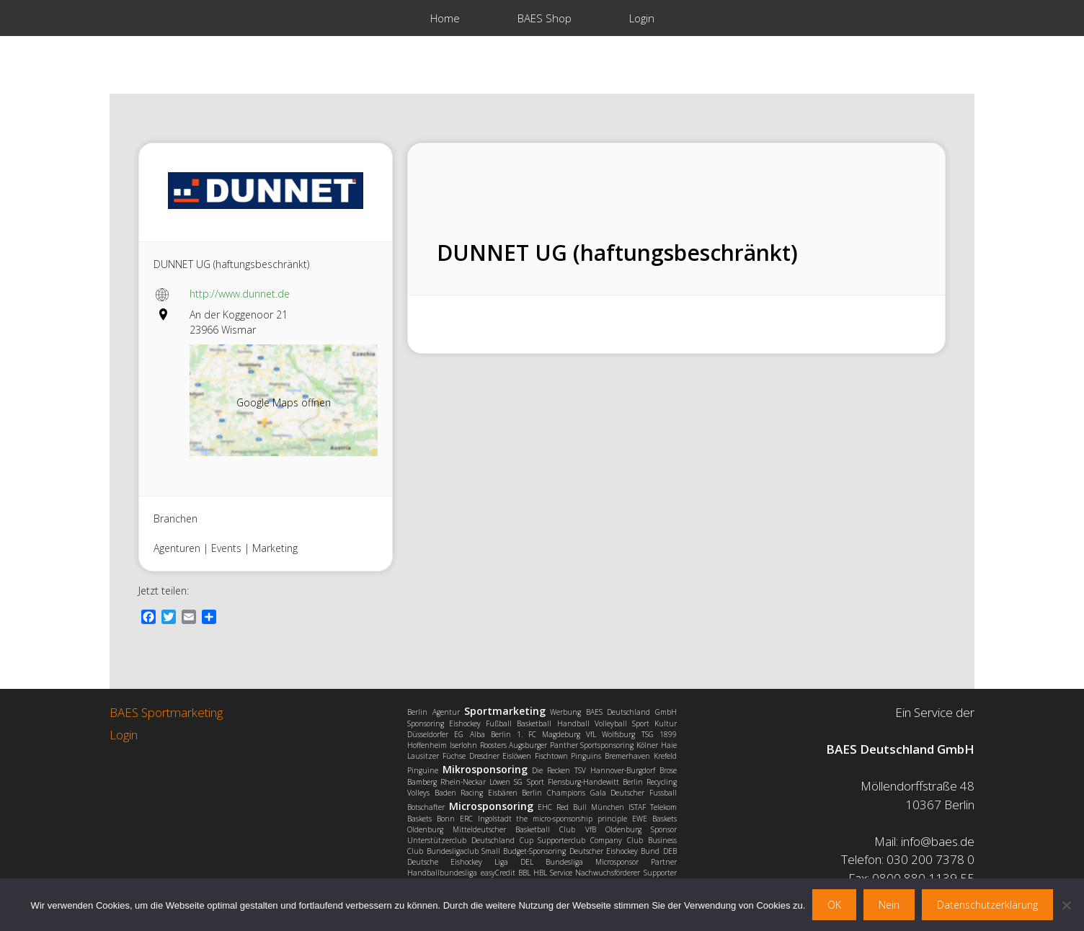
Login (641, 18)
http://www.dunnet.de (240, 293)
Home (445, 18)
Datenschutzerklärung (987, 905)
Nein (889, 905)
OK (834, 905)
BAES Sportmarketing (166, 712)
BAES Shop (544, 18)
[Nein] (1066, 905)
